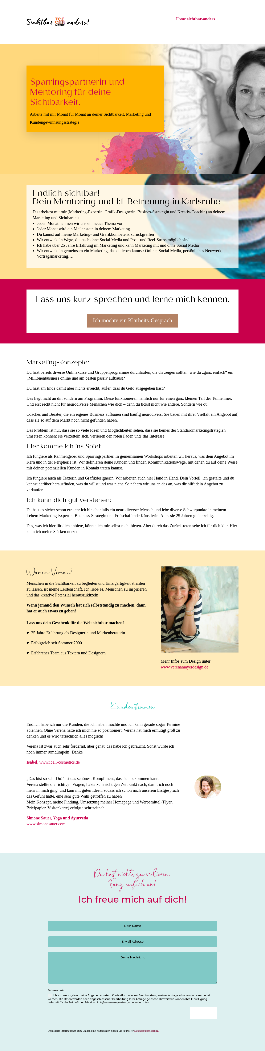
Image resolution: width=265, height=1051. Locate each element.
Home (195, 19)
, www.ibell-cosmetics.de (53, 762)
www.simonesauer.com (45, 824)
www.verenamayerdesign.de (184, 667)
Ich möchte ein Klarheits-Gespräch (132, 320)
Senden (236, 1013)
